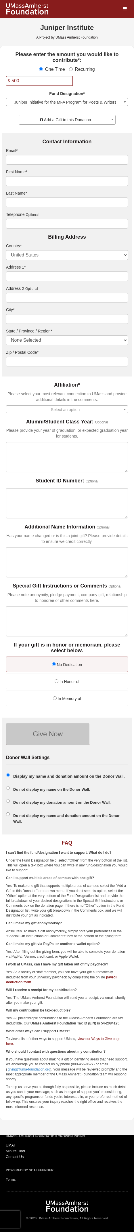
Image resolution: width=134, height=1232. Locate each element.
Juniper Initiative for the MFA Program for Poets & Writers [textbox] (65, 102)
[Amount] (39, 81)
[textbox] (67, 119)
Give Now (48, 734)
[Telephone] (67, 224)
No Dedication (67, 664)
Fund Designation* (67, 93)
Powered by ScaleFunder (29, 1170)
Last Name (16, 193)
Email (12, 150)
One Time (52, 69)
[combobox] (67, 102)
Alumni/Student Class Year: (60, 422)
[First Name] (67, 181)
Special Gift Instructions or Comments (60, 586)
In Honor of (67, 681)
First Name (16, 172)
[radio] (67, 665)
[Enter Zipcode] (67, 361)
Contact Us (15, 1157)
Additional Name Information (59, 527)
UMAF (11, 1145)
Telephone (15, 214)
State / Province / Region (29, 331)
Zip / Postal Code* (22, 352)
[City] (67, 319)
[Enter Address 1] (67, 276)
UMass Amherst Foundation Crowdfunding (45, 1136)
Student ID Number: (60, 481)
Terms (11, 1180)
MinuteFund (15, 1151)
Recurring (82, 69)
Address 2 (15, 288)
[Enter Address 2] (67, 298)
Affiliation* (67, 385)
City (10, 309)
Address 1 (16, 267)
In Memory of (67, 698)
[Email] (67, 160)
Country (14, 246)
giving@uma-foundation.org (29, 1069)
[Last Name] (67, 202)
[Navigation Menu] (124, 9)
